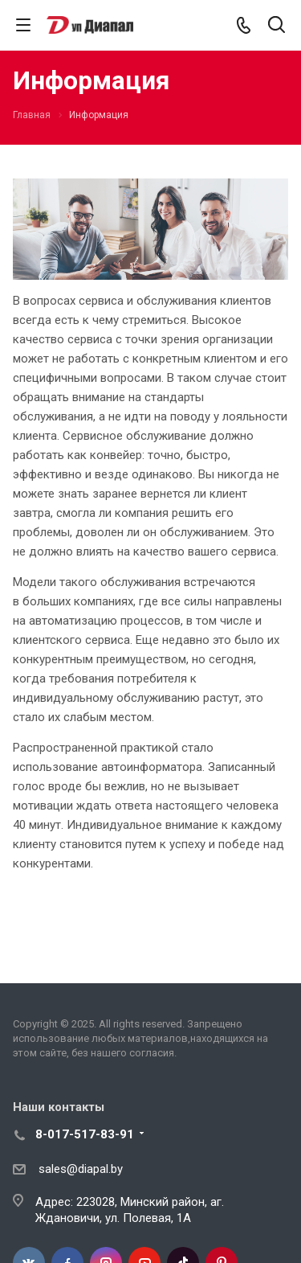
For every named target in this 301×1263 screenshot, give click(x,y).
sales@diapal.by (81, 1169)
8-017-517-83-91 (84, 1134)
